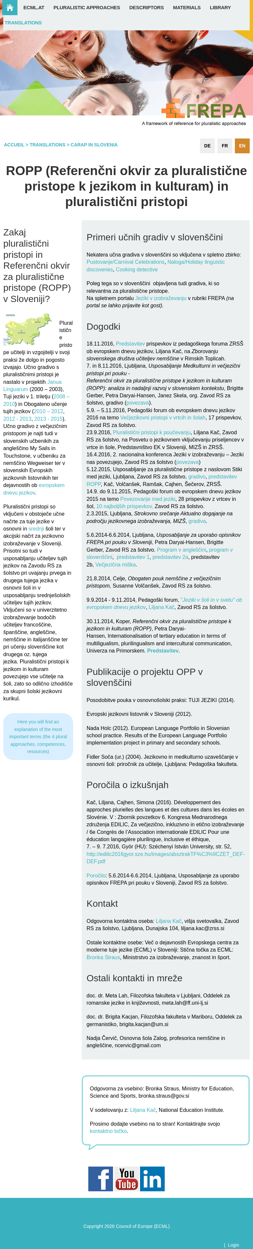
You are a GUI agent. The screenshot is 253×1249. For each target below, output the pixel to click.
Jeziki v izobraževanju (160, 298)
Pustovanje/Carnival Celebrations (126, 262)
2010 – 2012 (48, 411)
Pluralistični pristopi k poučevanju (150, 432)
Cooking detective (137, 269)
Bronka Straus (103, 957)
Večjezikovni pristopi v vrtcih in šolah (163, 417)
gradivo (196, 476)
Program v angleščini (181, 550)
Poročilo (96, 875)
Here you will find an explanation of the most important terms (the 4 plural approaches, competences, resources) (38, 736)
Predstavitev (130, 344)
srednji (36, 529)
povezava (137, 403)
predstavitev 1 (133, 557)
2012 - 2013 (17, 419)
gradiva (197, 521)
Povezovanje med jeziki (147, 499)
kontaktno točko (108, 1131)
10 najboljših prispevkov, (124, 506)
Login (233, 1245)
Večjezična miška (115, 564)
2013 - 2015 (48, 419)
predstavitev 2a (170, 557)
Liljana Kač (161, 607)
